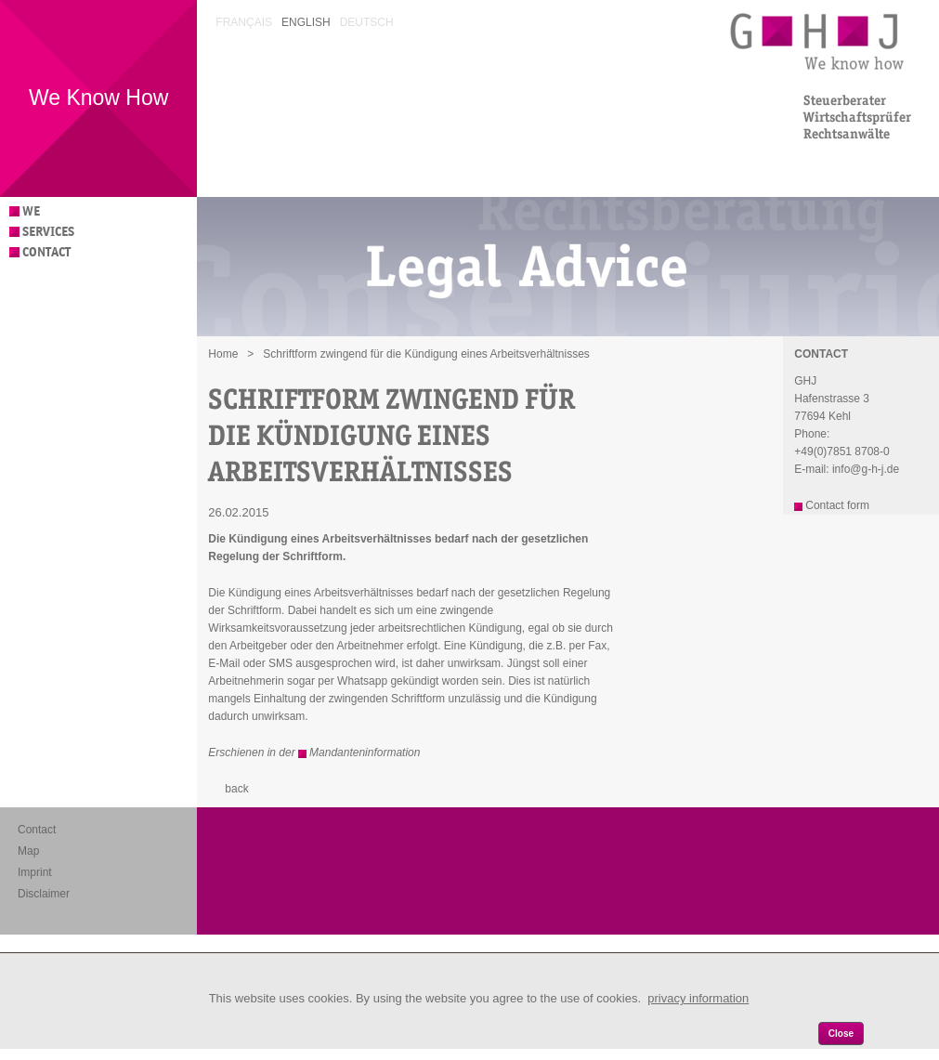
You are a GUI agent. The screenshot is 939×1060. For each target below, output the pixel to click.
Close (841, 1033)
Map (28, 850)
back (236, 788)
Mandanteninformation (364, 752)
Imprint (35, 872)
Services (48, 232)
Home (223, 353)
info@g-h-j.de (865, 469)
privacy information (698, 998)
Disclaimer (44, 893)
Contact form (837, 505)
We (31, 211)
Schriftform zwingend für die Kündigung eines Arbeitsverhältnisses (426, 353)
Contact (46, 252)
